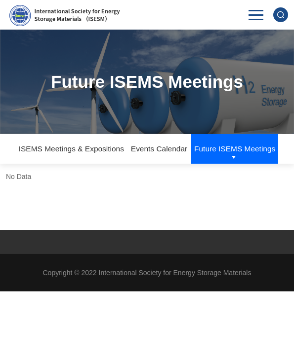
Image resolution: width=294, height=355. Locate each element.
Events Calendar (159, 148)
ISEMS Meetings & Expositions (71, 148)
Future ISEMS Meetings (234, 148)
